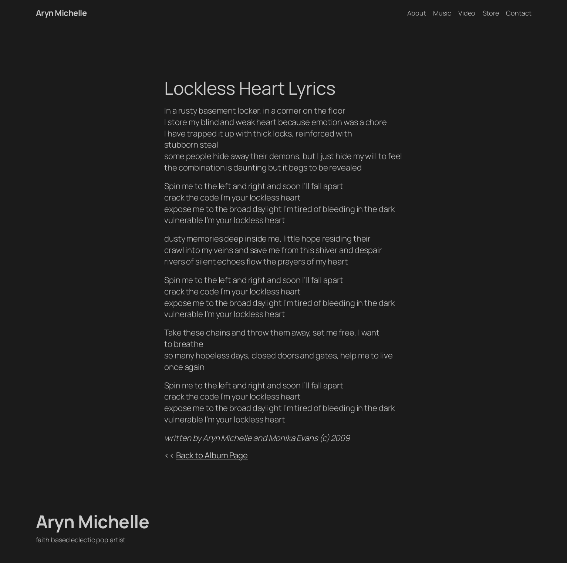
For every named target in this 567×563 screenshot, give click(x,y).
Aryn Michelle (61, 12)
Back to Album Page (212, 455)
